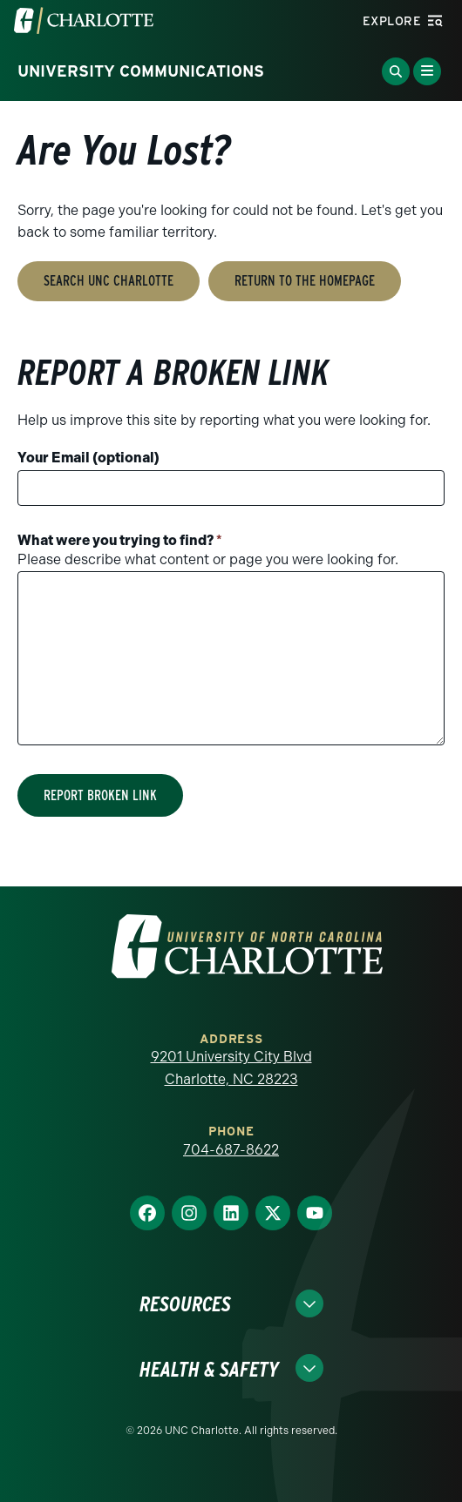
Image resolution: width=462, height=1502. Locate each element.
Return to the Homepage (304, 281)
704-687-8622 (231, 1150)
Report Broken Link (100, 795)
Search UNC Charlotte (108, 281)
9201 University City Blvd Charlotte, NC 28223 (231, 1068)
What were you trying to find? (119, 540)
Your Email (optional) (88, 457)
